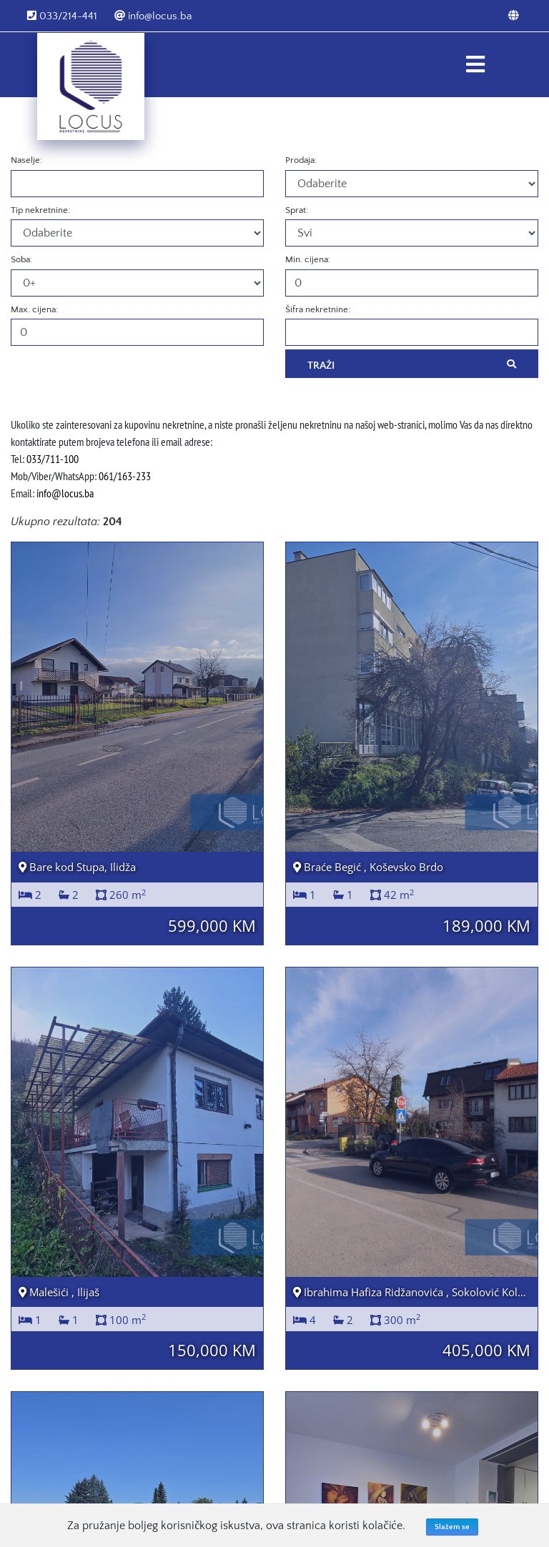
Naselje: (26, 160)
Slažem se (452, 1527)
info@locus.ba (153, 16)
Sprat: (296, 210)
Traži (411, 364)
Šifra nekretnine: (317, 309)
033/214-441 (62, 16)
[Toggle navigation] (475, 64)
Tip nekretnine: (40, 210)
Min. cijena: (307, 259)
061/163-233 (125, 476)
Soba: (21, 259)
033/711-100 (52, 459)
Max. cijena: (34, 309)
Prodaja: (301, 160)
